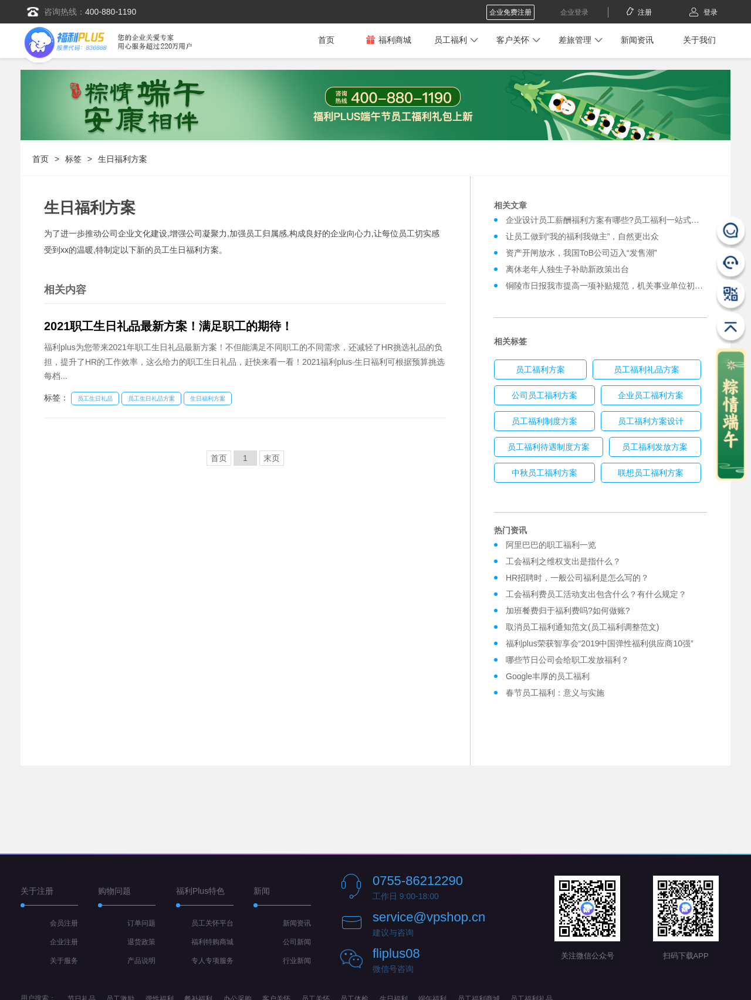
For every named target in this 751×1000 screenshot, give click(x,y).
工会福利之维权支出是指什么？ (563, 561)
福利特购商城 (212, 942)
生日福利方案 (122, 159)
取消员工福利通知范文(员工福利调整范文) (582, 627)
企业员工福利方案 (651, 395)
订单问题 (141, 923)
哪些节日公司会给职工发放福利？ (567, 660)
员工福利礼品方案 (646, 369)
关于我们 (699, 40)
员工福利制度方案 (544, 421)
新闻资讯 (637, 40)
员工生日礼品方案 (151, 398)
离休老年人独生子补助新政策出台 (567, 269)
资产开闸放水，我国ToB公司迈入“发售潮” (581, 252)
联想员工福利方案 (651, 472)
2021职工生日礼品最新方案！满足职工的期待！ (168, 326)
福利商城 (388, 40)
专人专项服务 (212, 961)
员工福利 (450, 40)
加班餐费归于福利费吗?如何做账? (568, 610)
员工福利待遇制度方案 (549, 447)
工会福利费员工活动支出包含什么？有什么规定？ (596, 594)
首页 (326, 40)
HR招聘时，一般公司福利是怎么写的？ (580, 577)
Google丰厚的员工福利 (548, 676)
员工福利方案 (540, 369)
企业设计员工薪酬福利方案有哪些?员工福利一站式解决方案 (615, 220)
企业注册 (64, 942)
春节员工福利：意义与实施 (555, 692)
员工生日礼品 (95, 398)
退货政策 (141, 942)
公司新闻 (297, 942)
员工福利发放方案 (655, 447)
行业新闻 (297, 961)
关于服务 (64, 961)
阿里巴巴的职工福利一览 (551, 545)
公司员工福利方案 (544, 395)
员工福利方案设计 (651, 421)
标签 (73, 159)
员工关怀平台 (212, 923)
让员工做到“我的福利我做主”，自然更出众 (582, 236)
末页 (271, 458)
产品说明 (141, 961)
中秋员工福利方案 (544, 472)
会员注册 (64, 923)
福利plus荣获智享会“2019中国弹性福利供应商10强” (600, 643)
